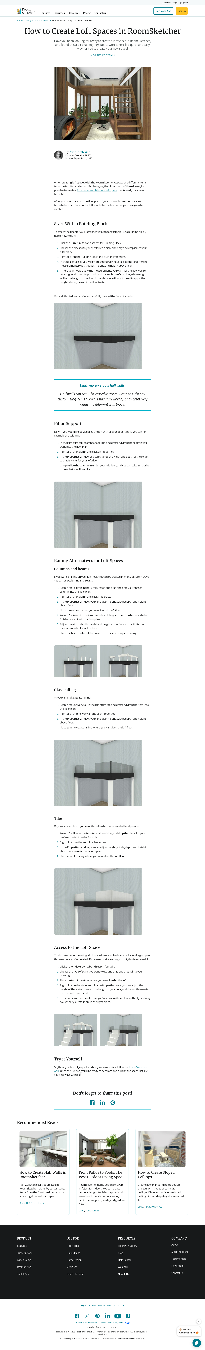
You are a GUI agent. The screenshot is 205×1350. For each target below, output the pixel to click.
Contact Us (177, 1272)
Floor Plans (73, 1245)
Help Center (124, 1259)
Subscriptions (24, 1252)
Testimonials (178, 1258)
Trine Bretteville (79, 152)
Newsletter (124, 1274)
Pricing (87, 13)
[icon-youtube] (117, 1316)
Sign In (184, 3)
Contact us (100, 13)
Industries (59, 13)
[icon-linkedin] (102, 1102)
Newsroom (177, 1265)
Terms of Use (93, 1323)
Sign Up (182, 11)
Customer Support (170, 3)
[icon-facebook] (92, 1102)
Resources (74, 13)
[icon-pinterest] (112, 1102)
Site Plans (72, 1266)
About (174, 1244)
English (84, 1305)
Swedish (101, 1305)
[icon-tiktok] (128, 1316)
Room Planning (75, 1274)
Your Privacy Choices (116, 1323)
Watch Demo (24, 1259)
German (92, 1305)
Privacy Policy (81, 1323)
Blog (93, 55)
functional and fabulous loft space (97, 190)
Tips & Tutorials (106, 55)
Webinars (123, 1266)
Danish (121, 1305)
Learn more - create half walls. (102, 385)
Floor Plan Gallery (127, 1245)
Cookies (103, 1323)
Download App (163, 11)
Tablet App (23, 1274)
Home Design (74, 1259)
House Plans (73, 1252)
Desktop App (24, 1266)
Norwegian (111, 1305)
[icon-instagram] (87, 1316)
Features (45, 13)
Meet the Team (179, 1251)
